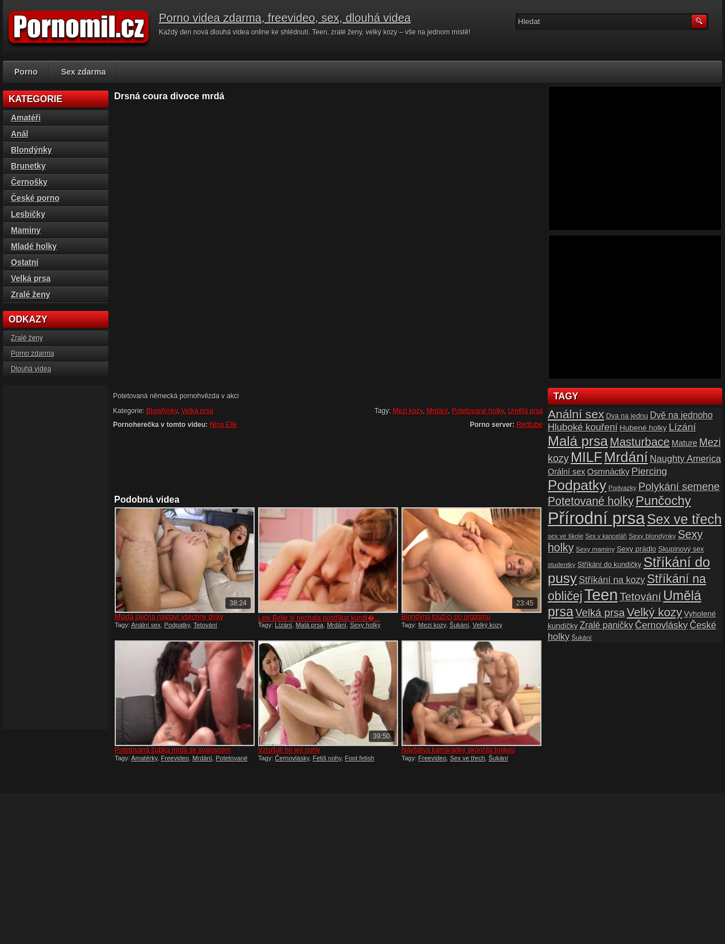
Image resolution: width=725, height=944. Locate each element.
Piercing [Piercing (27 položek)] (649, 471)
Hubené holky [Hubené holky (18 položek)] (642, 428)
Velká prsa (197, 411)
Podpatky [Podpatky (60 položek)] (577, 485)
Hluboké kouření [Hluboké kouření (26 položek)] (583, 427)
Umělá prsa (525, 411)
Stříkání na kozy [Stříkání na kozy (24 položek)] (612, 579)
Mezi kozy (408, 411)
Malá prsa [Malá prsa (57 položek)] (578, 441)
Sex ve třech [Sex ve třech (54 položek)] (684, 519)
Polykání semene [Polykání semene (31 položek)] (679, 486)
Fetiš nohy (327, 758)
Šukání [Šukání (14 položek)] (581, 637)
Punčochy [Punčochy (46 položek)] (663, 501)
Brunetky (28, 165)
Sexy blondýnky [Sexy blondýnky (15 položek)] (652, 535)
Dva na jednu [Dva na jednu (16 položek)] (627, 416)
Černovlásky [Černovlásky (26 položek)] (661, 625)
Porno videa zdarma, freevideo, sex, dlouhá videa (285, 17)
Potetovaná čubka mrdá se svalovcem (173, 750)
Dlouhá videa (31, 369)
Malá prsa (309, 624)
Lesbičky (28, 214)
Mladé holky (34, 246)
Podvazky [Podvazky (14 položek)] (623, 487)
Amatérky (144, 758)
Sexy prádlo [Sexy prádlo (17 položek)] (636, 549)
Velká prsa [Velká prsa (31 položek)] (600, 613)
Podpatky (177, 624)
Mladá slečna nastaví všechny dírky (169, 617)
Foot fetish (359, 758)
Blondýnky (161, 411)
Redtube (530, 425)
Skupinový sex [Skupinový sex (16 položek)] (681, 549)
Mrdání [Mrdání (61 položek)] (626, 457)
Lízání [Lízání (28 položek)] (682, 427)
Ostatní (24, 262)
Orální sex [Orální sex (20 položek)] (566, 471)
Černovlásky (292, 758)
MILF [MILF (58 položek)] (586, 457)
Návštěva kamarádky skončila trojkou (458, 750)
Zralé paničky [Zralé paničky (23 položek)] (606, 625)
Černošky (29, 182)
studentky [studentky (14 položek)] (561, 564)
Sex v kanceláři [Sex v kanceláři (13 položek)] (606, 536)
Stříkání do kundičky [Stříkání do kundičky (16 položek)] (610, 565)
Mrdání (437, 411)
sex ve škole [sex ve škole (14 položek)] (565, 536)
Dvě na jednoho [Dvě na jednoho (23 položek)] (681, 415)
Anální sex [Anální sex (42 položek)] (576, 414)
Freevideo (175, 758)
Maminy (26, 230)
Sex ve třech (467, 758)
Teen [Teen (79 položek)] (601, 595)
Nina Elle (223, 425)
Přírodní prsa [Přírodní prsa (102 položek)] (596, 517)
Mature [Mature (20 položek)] (684, 443)
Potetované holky (478, 411)
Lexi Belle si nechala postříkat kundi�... (319, 618)
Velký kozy (487, 624)
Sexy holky (365, 624)
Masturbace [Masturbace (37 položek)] (640, 442)
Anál (19, 133)
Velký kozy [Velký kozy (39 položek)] (654, 612)
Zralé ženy (30, 294)
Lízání (283, 624)
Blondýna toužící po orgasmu (446, 617)
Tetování (205, 624)
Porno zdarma (32, 353)
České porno (35, 198)
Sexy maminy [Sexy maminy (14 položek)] (595, 549)
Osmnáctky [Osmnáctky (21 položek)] (608, 471)
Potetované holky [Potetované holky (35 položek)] (591, 501)
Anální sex (146, 624)
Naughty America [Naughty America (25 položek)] (685, 458)
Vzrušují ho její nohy (289, 750)
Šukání (459, 624)
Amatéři (26, 117)
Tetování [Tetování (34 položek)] (640, 597)
